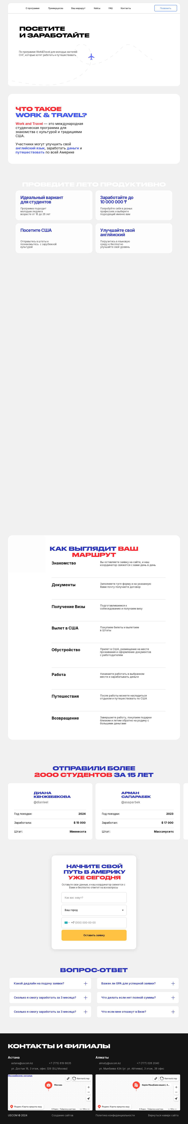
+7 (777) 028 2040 (148, 1063)
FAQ (111, 8)
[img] (157, 1046)
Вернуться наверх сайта (163, 1115)
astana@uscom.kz (22, 1063)
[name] (94, 897)
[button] (45, 65)
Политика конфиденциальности (115, 1115)
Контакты (126, 8)
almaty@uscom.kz (110, 1063)
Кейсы (97, 8)
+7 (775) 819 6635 (60, 1063)
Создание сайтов (62, 1115)
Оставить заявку (94, 935)
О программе (33, 8)
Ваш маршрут (78, 8)
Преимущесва (55, 8)
